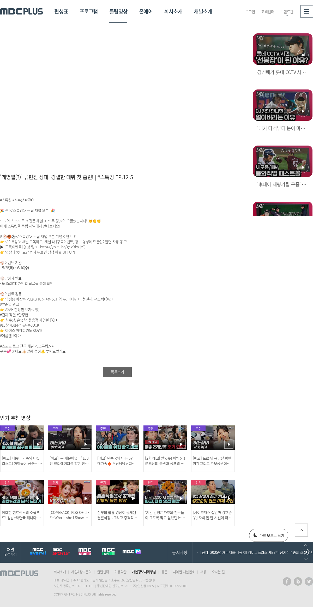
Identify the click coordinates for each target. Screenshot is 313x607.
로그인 (250, 11)
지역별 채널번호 (184, 571)
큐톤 (164, 571)
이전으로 (305, 545)
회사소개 (173, 11)
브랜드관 (286, 11)
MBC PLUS (21, 11)
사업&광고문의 (81, 571)
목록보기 (117, 371)
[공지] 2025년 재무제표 (217, 552)
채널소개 (203, 11)
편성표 (61, 11)
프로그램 (89, 11)
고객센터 (267, 11)
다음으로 (305, 559)
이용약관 (121, 571)
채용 (203, 571)
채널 (10, 551)
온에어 (146, 11)
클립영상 (118, 11)
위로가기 (301, 530)
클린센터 (103, 571)
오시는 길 (218, 571)
